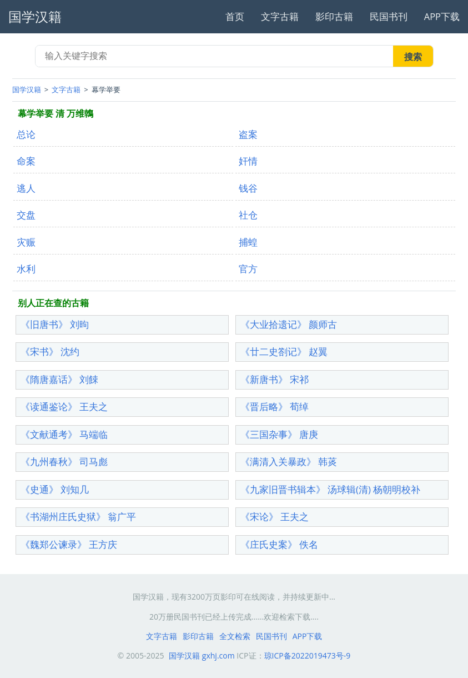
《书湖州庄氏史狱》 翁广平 (78, 516)
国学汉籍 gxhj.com (202, 655)
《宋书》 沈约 (50, 351)
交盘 (26, 214)
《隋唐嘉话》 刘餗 (59, 379)
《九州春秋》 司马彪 (64, 461)
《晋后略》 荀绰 (274, 406)
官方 (248, 268)
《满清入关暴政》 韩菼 (288, 461)
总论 (26, 134)
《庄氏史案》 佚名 (279, 544)
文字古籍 (280, 16)
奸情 (248, 160)
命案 (26, 160)
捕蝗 (248, 242)
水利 (26, 268)
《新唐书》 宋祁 (274, 379)
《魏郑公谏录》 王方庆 (69, 544)
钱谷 (248, 188)
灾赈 (26, 242)
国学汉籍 (26, 89)
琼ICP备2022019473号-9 (307, 655)
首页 (234, 16)
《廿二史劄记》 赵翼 (284, 351)
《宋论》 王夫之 (274, 516)
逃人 (26, 188)
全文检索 (234, 636)
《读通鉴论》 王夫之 (64, 406)
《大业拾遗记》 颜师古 (288, 324)
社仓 (248, 214)
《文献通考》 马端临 (64, 434)
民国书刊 (388, 16)
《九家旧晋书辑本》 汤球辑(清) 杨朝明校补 (330, 489)
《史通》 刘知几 (55, 489)
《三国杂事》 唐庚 (279, 434)
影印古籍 (334, 16)
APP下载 (442, 16)
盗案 (248, 134)
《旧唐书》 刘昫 (55, 324)
